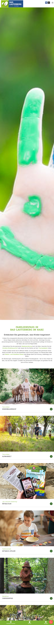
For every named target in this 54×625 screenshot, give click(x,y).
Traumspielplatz (43, 348)
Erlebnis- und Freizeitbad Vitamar (14, 354)
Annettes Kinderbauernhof (10, 348)
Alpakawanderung (27, 346)
